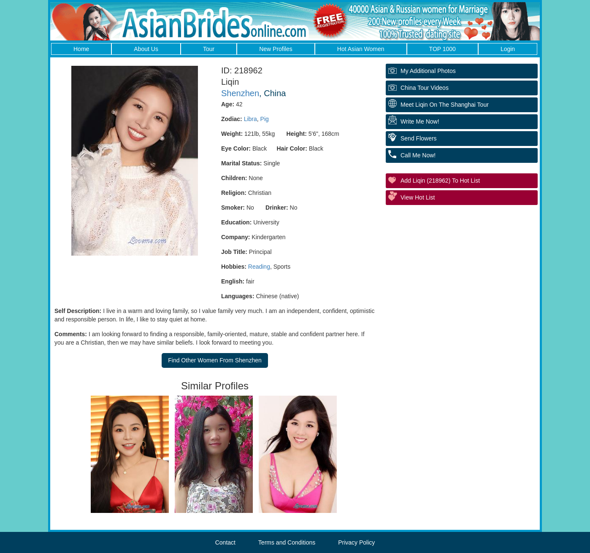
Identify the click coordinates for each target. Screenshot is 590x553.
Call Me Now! (418, 155)
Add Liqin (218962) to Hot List (440, 180)
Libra (250, 119)
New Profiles (275, 49)
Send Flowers (419, 138)
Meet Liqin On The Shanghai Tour (445, 104)
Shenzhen (240, 93)
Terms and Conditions (286, 542)
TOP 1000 (442, 49)
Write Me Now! (420, 121)
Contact (225, 542)
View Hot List (418, 197)
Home (81, 49)
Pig (264, 119)
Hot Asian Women (360, 49)
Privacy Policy (356, 542)
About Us (146, 49)
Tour (208, 49)
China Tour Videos (425, 87)
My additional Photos (428, 70)
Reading (259, 266)
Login (508, 49)
